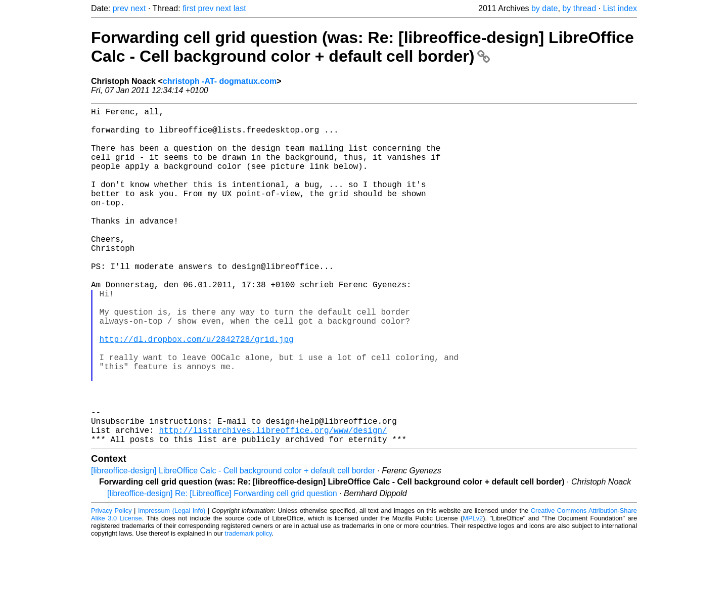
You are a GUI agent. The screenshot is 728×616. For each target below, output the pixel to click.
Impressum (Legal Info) (171, 585)
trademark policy (248, 608)
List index (620, 8)
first (189, 8)
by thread (579, 8)
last (240, 8)
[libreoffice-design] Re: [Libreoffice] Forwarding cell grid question (222, 568)
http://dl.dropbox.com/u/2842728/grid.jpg (197, 391)
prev (120, 8)
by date (544, 8)
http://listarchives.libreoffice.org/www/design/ (273, 502)
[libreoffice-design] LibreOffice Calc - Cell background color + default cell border (233, 545)
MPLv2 (473, 593)
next (138, 8)
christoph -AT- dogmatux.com (220, 81)
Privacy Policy (111, 585)
